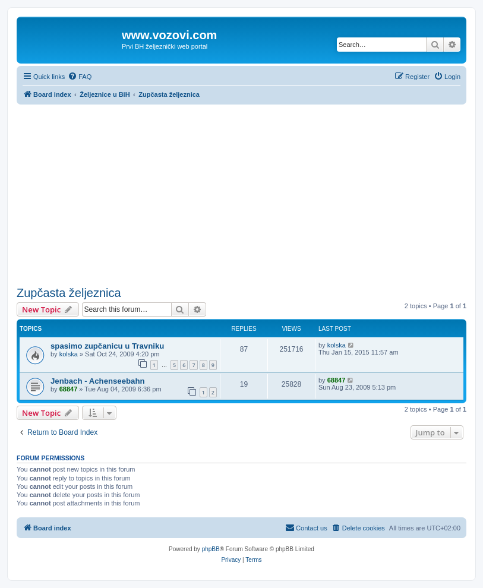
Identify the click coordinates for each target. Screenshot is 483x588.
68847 (68, 389)
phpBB (211, 549)
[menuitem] (79, 76)
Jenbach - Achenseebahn (97, 381)
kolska (68, 354)
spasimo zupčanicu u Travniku (107, 346)
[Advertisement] (241, 193)
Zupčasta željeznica (69, 292)
